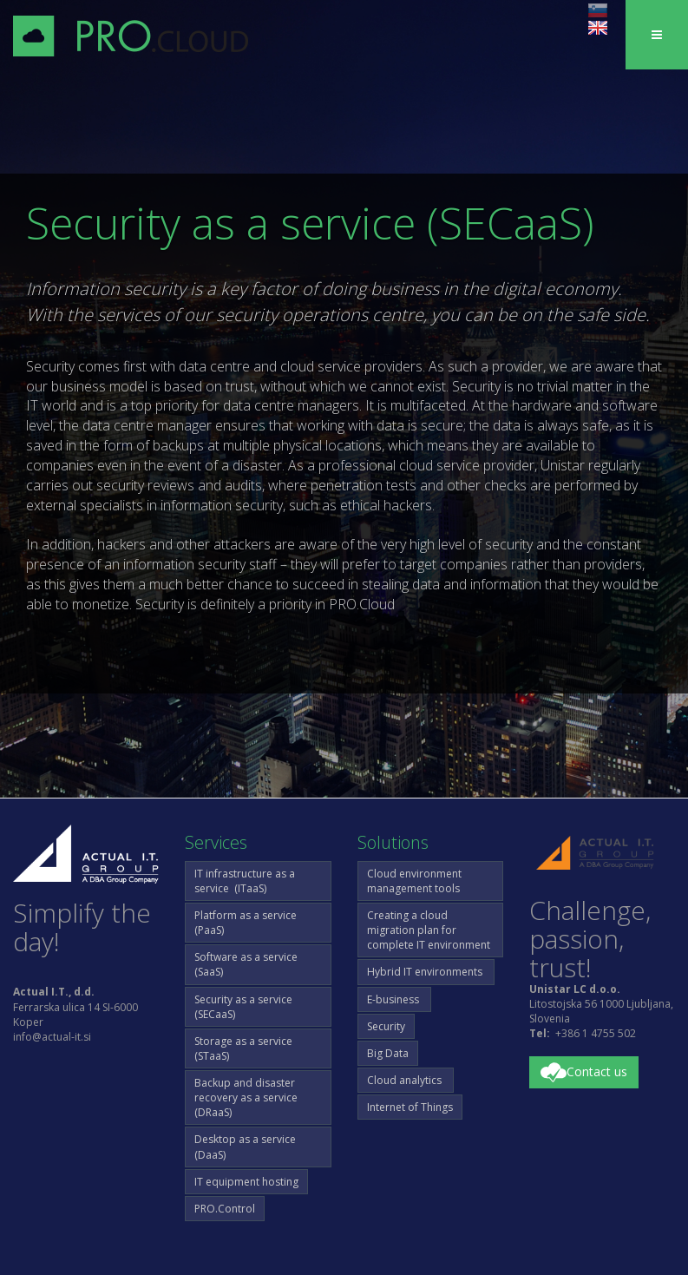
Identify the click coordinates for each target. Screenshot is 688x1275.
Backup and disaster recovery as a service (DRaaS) (246, 1097)
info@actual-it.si (52, 1036)
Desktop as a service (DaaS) (245, 1146)
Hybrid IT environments (426, 971)
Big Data (388, 1053)
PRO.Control (224, 1208)
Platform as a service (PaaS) (245, 922)
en (597, 28)
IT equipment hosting (246, 1181)
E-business (394, 999)
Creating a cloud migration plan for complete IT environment (428, 930)
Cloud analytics (405, 1080)
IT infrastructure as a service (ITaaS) (244, 881)
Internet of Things (410, 1107)
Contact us (584, 1072)
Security (386, 1026)
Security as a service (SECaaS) (243, 1007)
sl (597, 10)
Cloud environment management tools (414, 881)
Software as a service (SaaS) (246, 964)
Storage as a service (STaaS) (243, 1048)
